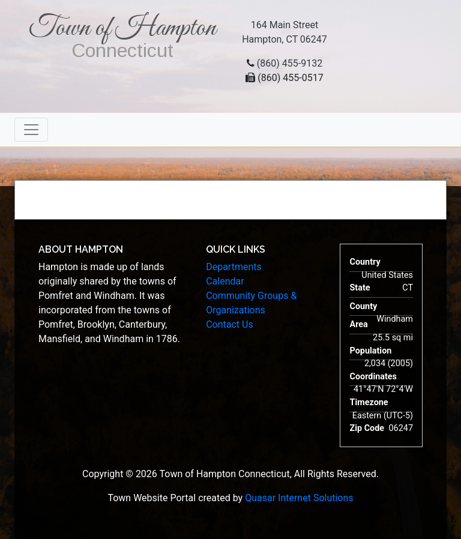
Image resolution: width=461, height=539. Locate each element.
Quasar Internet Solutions (299, 498)
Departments (234, 267)
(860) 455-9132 (289, 63)
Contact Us (229, 324)
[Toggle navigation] (31, 130)
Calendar (225, 281)
